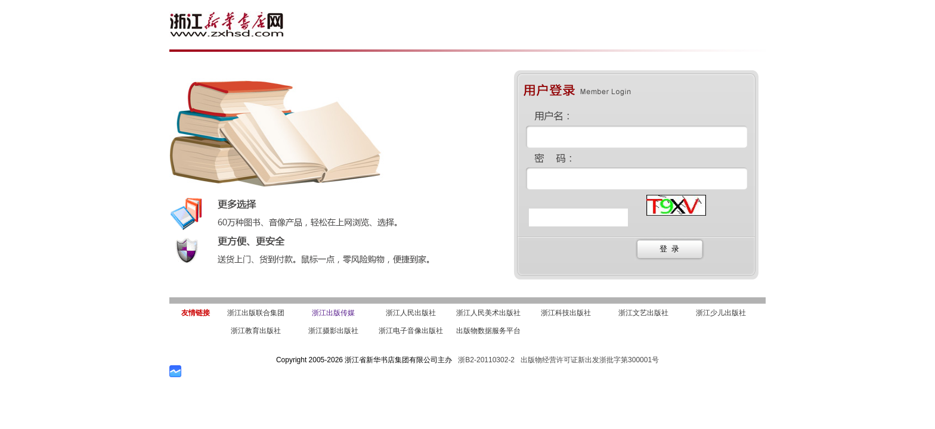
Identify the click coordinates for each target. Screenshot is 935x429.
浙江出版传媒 (333, 313)
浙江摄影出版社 (333, 331)
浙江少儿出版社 (721, 313)
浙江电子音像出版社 (411, 331)
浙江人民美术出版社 (488, 313)
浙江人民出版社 (411, 313)
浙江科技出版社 (566, 313)
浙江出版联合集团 (255, 313)
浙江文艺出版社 (643, 313)
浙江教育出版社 (256, 331)
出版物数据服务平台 (488, 331)
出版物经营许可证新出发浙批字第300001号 (590, 360)
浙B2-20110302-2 (486, 360)
